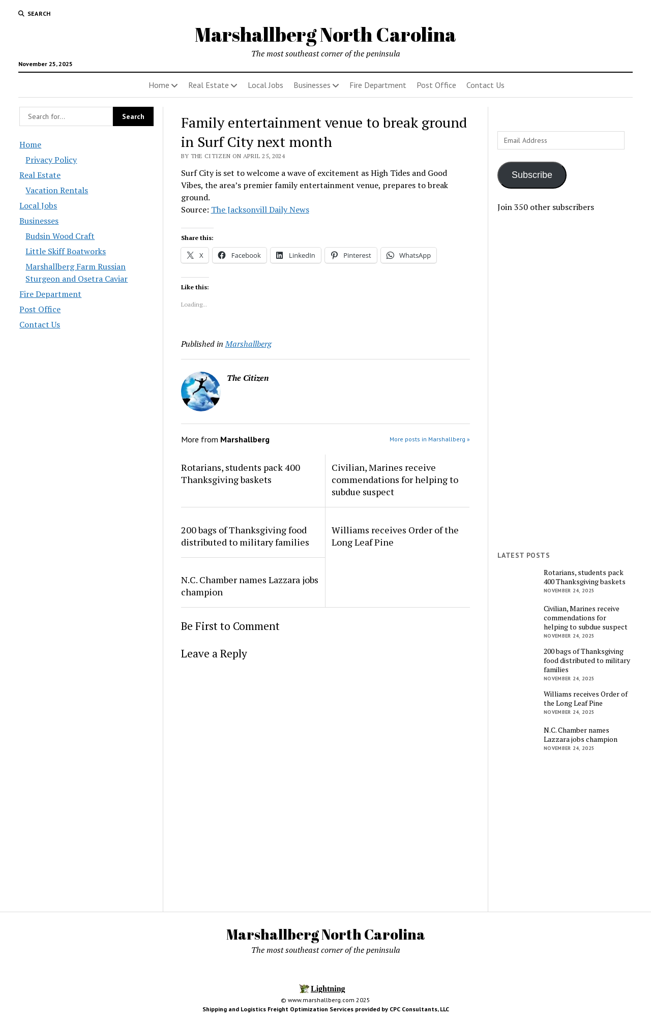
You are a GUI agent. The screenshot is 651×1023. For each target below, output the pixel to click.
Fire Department (377, 85)
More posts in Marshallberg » (430, 439)
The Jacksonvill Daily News (260, 209)
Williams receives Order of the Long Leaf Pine (395, 536)
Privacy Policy (51, 159)
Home (159, 85)
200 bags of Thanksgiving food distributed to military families (245, 536)
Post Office (436, 85)
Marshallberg (248, 343)
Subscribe (532, 175)
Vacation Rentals (56, 190)
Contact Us (485, 85)
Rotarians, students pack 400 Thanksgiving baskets (240, 473)
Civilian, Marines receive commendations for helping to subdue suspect (395, 479)
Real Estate (208, 85)
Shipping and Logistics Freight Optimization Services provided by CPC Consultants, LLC (325, 1009)
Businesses (312, 85)
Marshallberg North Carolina (325, 34)
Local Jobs (265, 85)
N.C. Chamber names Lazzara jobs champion (249, 586)
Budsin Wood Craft (60, 236)
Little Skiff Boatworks (65, 251)
